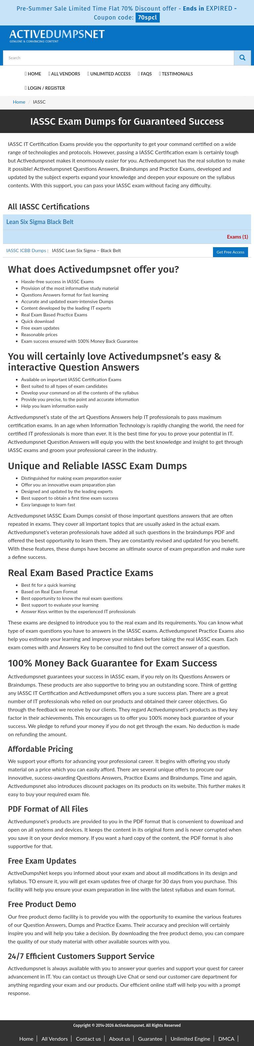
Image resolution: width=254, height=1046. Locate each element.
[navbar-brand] (16, 72)
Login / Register (45, 88)
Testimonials (176, 73)
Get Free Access (230, 252)
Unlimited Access (109, 73)
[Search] (242, 58)
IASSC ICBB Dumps (26, 250)
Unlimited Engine (190, 1038)
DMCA (226, 1038)
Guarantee (150, 1038)
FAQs (145, 73)
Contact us (88, 1038)
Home (33, 73)
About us (119, 1038)
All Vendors (64, 73)
